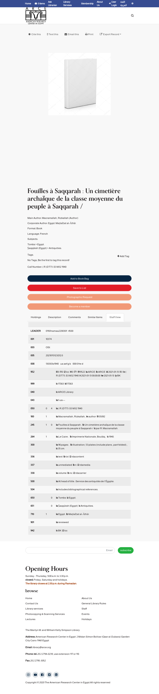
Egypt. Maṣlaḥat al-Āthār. (62, 236)
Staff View (115, 317)
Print (90, 34)
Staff (84, 610)
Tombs (31, 257)
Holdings (36, 317)
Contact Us (31, 605)
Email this (73, 34)
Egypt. (40, 257)
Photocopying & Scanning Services (45, 615)
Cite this (36, 34)
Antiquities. (55, 261)
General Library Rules (94, 605)
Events (85, 615)
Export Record (111, 34)
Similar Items (95, 317)
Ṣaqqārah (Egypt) (37, 261)
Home (28, 599)
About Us (87, 599)
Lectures (30, 620)
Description (54, 317)
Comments (74, 317)
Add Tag (123, 269)
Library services (34, 610)
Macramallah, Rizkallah (55, 231)
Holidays (87, 620)
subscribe (125, 550)
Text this (53, 34)
